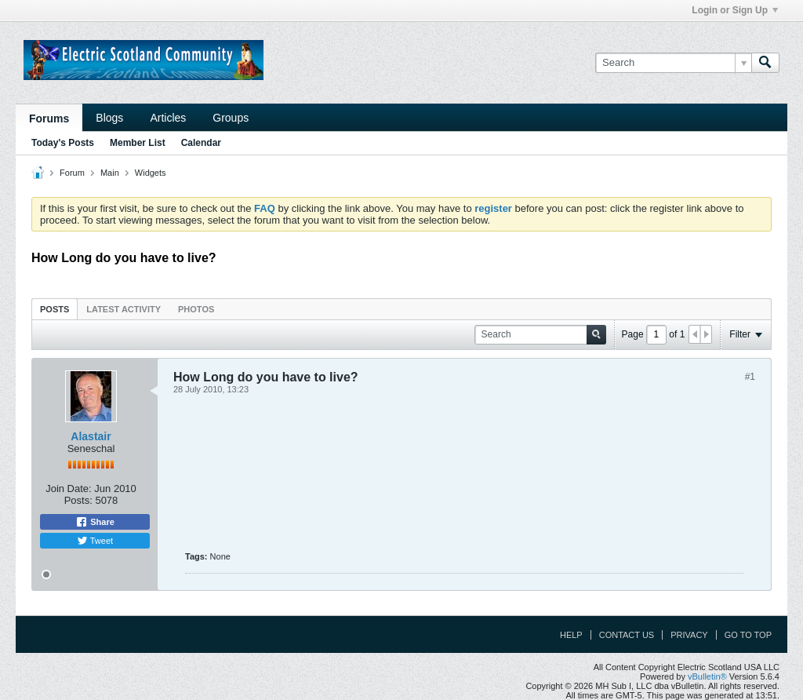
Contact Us (627, 635)
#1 (750, 376)
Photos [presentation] (196, 309)
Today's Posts (62, 142)
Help (571, 635)
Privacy (688, 635)
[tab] (54, 308)
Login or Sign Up (735, 10)
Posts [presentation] (54, 309)
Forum (72, 172)
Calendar (201, 142)
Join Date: (68, 488)
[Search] (673, 63)
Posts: (78, 500)
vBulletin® (707, 676)
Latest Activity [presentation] (123, 309)
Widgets (150, 172)
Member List (137, 142)
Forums (49, 118)
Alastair (91, 436)
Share (94, 522)
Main (109, 172)
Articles (168, 117)
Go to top (748, 635)
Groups (231, 117)
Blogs (109, 117)
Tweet (95, 540)
